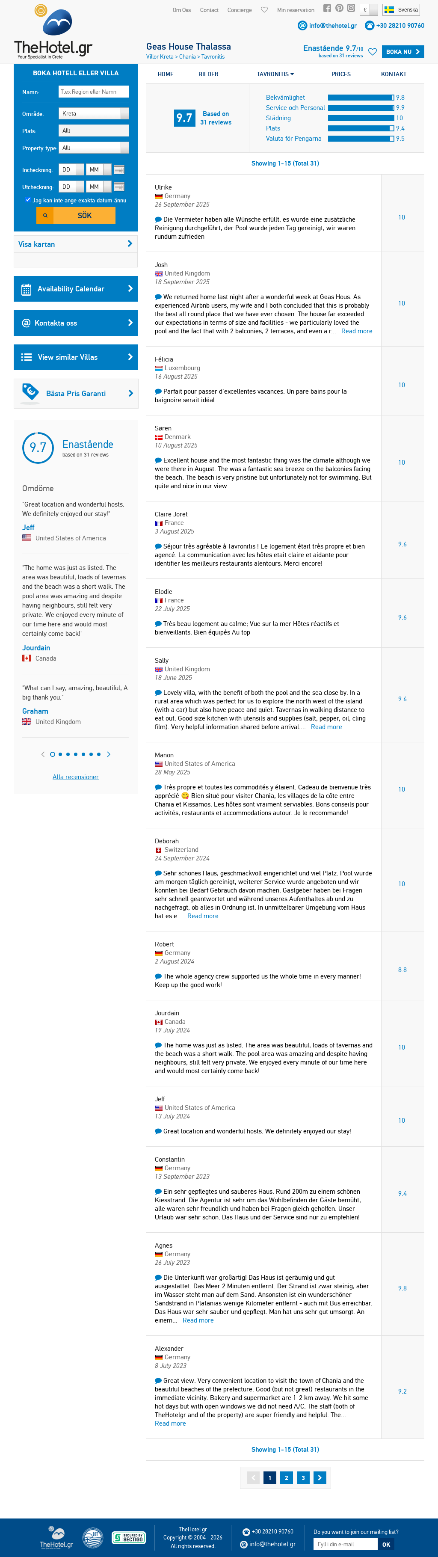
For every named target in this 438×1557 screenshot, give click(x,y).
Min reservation (295, 10)
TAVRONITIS (275, 74)
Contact (209, 10)
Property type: (40, 148)
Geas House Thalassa (188, 46)
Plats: (29, 131)
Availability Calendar (77, 289)
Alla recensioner (76, 777)
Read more (357, 331)
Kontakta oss (77, 323)
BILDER (208, 74)
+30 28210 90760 (400, 25)
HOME (166, 74)
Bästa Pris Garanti (77, 393)
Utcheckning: (38, 187)
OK (386, 1544)
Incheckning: (37, 170)
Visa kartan (75, 244)
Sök (85, 215)
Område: (33, 114)
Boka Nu (403, 52)
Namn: (30, 92)
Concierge (240, 10)
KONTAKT (393, 74)
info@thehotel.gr (333, 25)
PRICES (341, 74)
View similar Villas (77, 357)
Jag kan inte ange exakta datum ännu (79, 200)
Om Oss (182, 10)
